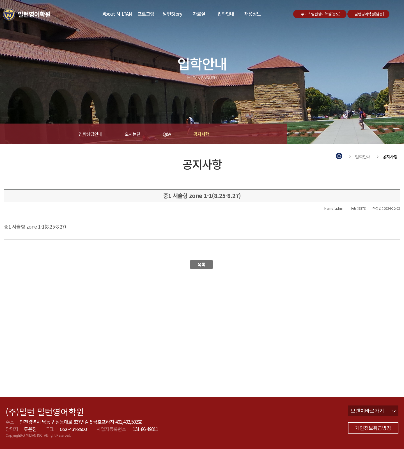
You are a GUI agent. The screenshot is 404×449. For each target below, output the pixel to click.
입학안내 (225, 13)
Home (339, 156)
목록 (201, 264)
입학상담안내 (90, 134)
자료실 (199, 13)
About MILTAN (117, 13)
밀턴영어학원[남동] (370, 14)
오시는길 (132, 134)
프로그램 (145, 13)
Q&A (167, 134)
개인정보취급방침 (373, 427)
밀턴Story (172, 13)
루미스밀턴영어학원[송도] (321, 14)
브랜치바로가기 (373, 410)
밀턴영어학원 (35, 14)
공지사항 (201, 134)
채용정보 (252, 13)
